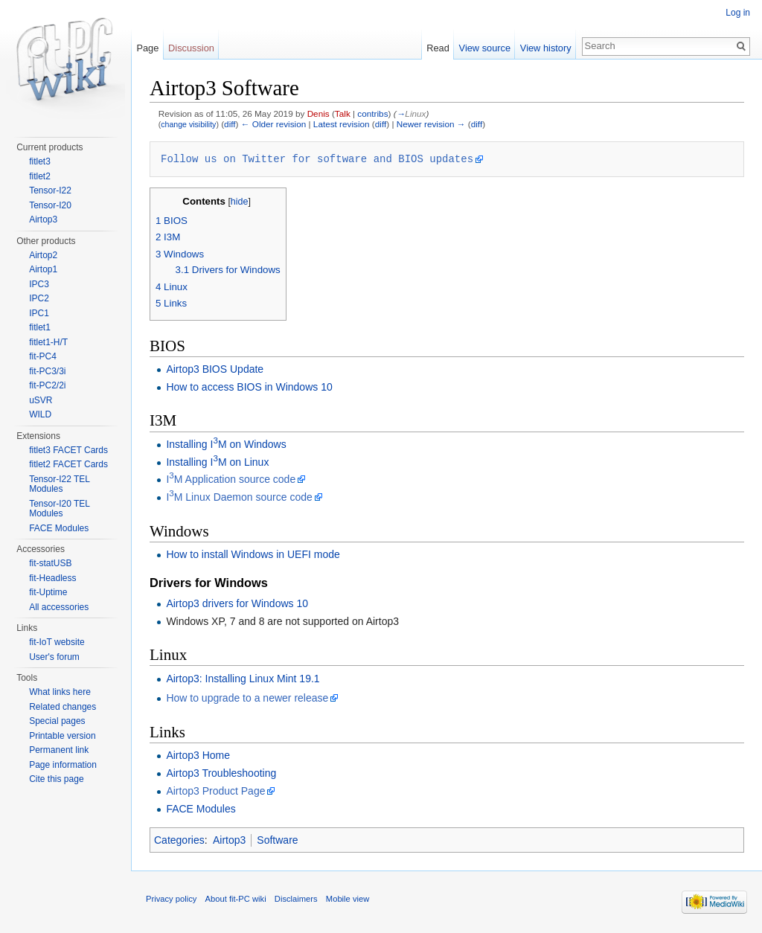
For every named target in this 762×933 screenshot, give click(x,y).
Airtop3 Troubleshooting (221, 773)
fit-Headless (52, 578)
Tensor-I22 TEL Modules (59, 484)
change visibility (188, 124)
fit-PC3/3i (47, 371)
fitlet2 (40, 176)
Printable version (62, 736)
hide (240, 201)
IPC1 (39, 313)
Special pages (57, 721)
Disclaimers (296, 898)
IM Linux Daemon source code (239, 497)
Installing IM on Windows (226, 444)
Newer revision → (431, 124)
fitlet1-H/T (48, 342)
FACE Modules (200, 809)
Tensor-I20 (50, 205)
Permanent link (59, 750)
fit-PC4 (43, 356)
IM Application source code (230, 479)
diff (229, 124)
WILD (40, 414)
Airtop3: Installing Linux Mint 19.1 (242, 678)
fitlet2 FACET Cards (68, 464)
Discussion (191, 48)
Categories (179, 840)
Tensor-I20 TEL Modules (59, 508)
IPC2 (39, 298)
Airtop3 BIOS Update (214, 369)
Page (147, 48)
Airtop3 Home (198, 755)
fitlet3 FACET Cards (68, 450)
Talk (342, 113)
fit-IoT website (56, 642)
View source (484, 48)
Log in (738, 12)
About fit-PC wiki (235, 898)
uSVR (40, 400)
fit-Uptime (48, 592)
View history (546, 48)
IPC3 (39, 284)
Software (277, 840)
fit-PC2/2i (47, 385)
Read (437, 48)
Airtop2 (43, 255)
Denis (318, 113)
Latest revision (341, 124)
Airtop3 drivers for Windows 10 (237, 603)
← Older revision (274, 124)
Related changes (62, 707)
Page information (63, 765)
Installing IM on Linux (217, 462)
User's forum (54, 657)
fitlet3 (40, 161)
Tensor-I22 (50, 190)
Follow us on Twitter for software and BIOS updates (317, 159)
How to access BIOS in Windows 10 (249, 387)
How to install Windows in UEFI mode (252, 554)
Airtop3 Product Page (215, 791)
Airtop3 (229, 840)
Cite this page (56, 779)
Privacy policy (171, 898)
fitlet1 (40, 327)
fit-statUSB (50, 563)
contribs (372, 113)
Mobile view (347, 898)
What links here (60, 692)
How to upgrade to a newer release (247, 698)
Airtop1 (43, 269)
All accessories (59, 607)
